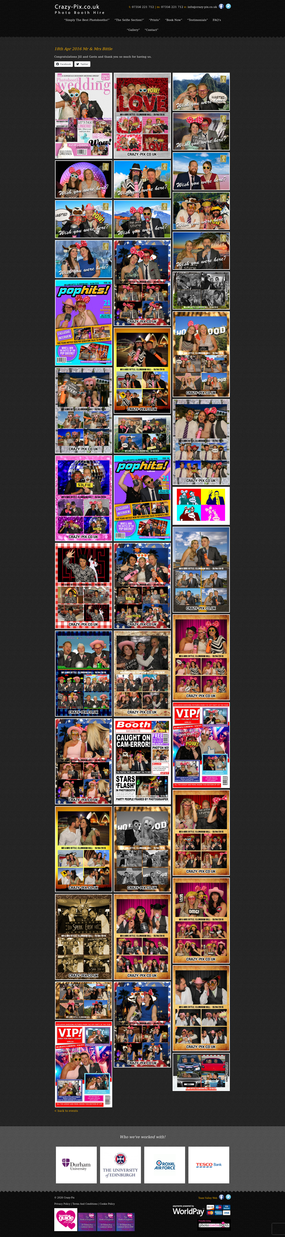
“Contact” (151, 29)
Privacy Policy (62, 1203)
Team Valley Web (207, 1198)
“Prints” (154, 19)
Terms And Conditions (85, 1203)
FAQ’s (217, 19)
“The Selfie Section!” (129, 19)
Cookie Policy (107, 1203)
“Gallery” (133, 29)
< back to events (66, 1110)
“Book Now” (173, 19)
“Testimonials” (197, 19)
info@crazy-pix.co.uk (202, 6)
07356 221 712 (143, 6)
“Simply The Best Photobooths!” (87, 19)
